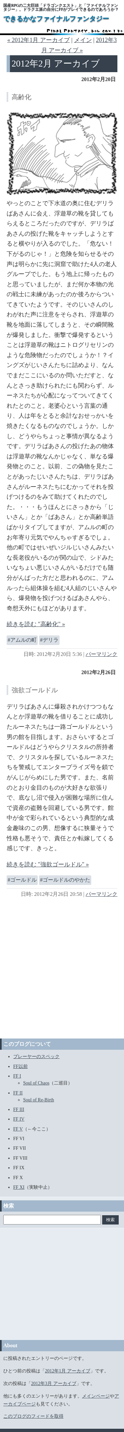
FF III (18, 1109)
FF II (17, 1092)
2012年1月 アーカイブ (67, 1370)
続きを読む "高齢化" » (36, 624)
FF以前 (20, 1066)
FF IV (18, 1119)
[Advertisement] (62, 967)
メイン (83, 40)
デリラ (51, 640)
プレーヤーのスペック (36, 1056)
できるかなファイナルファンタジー (56, 18)
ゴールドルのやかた (66, 880)
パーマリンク (101, 654)
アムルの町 (23, 640)
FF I (17, 1076)
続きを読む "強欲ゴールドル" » (48, 864)
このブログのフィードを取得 (33, 1416)
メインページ (96, 1396)
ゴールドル (23, 880)
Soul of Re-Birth (38, 1099)
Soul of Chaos (36, 1083)
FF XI (18, 1187)
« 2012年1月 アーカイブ (38, 40)
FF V (18, 1129)
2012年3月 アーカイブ (53, 1383)
